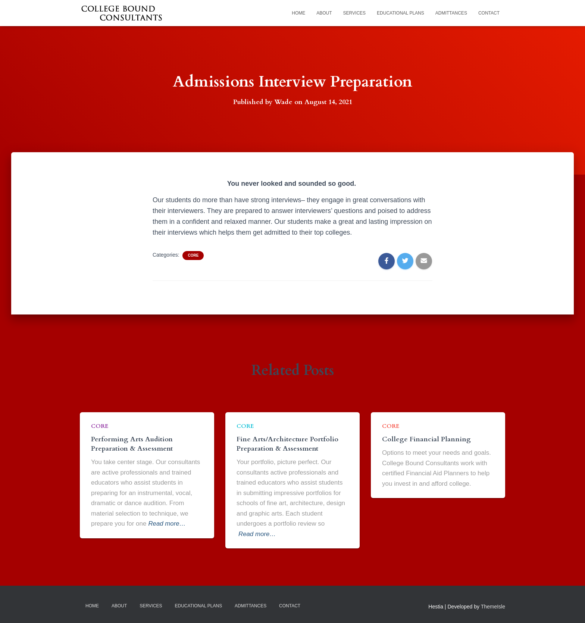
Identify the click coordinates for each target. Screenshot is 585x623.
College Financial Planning (426, 439)
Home (298, 13)
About (324, 13)
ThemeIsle (493, 607)
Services (354, 13)
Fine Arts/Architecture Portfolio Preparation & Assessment (287, 443)
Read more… (167, 523)
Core (193, 255)
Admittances (451, 13)
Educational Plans (400, 13)
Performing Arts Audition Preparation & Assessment (132, 443)
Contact (489, 13)
